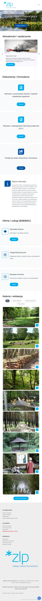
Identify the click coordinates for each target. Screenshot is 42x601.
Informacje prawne (7, 527)
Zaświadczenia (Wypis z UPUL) (10, 531)
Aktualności (5, 539)
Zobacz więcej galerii (21, 498)
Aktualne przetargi (7, 526)
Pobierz (21, 104)
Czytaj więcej (10, 64)
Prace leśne (5, 529)
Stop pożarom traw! (20, 46)
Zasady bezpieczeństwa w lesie (10, 518)
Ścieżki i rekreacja (7, 512)
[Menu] (38, 4)
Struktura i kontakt (7, 544)
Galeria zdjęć (6, 516)
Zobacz (14, 239)
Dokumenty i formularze (8, 540)
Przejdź (21, 168)
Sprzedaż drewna (7, 514)
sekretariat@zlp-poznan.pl (24, 582)
